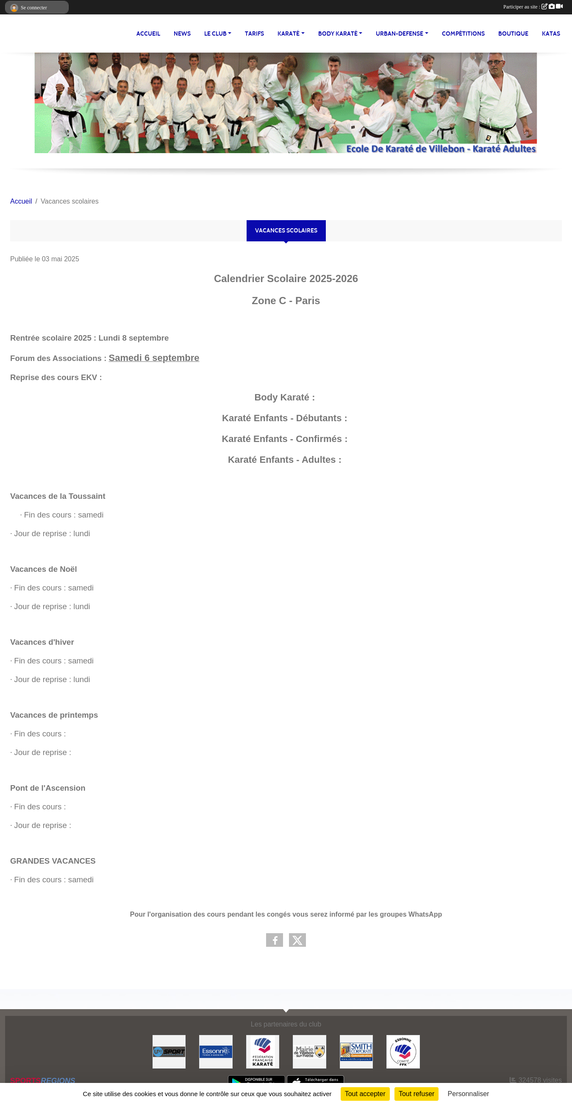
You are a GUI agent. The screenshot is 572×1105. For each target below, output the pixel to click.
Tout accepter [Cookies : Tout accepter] (365, 1093)
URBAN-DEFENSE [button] (399, 33)
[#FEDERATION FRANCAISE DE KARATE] (263, 1051)
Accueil (148, 33)
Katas (551, 33)
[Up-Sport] (169, 1051)
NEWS (182, 33)
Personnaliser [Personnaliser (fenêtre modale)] (468, 1093)
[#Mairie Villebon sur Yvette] (309, 1051)
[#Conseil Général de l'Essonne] (216, 1051)
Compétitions (463, 33)
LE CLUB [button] (215, 33)
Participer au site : (533, 7)
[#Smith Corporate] (356, 1051)
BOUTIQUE (513, 33)
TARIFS (254, 33)
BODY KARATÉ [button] (338, 33)
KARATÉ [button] (289, 33)
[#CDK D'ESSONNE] (403, 1051)
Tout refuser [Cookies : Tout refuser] (416, 1093)
